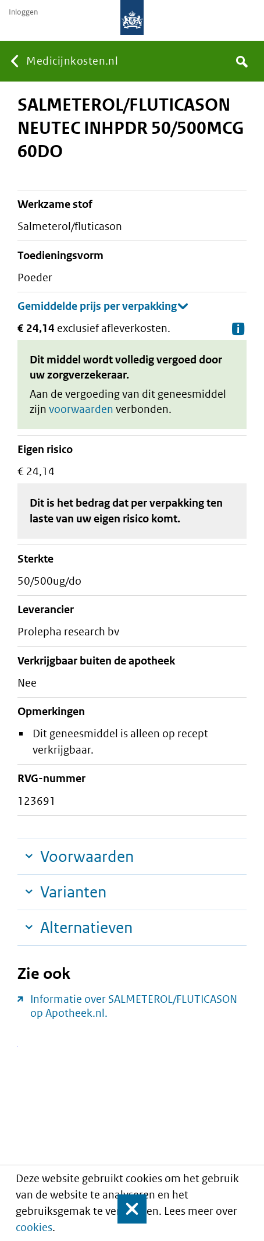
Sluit (124, 1209)
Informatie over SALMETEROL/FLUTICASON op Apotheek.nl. (133, 1006)
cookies (34, 1227)
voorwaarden (81, 409)
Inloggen (23, 12)
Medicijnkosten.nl (72, 61)
